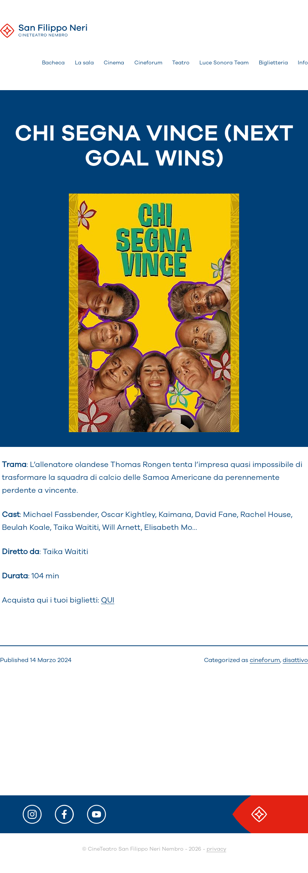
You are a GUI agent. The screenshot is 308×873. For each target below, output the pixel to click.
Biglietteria (273, 62)
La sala (84, 62)
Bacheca (53, 62)
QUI (107, 600)
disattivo (295, 660)
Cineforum (148, 62)
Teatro (181, 62)
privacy (216, 849)
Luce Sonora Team (224, 62)
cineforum (265, 660)
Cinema (114, 62)
